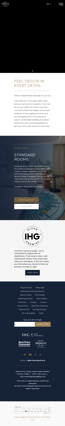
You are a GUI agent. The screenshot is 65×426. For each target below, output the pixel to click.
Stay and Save (26, 288)
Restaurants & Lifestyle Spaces (32, 291)
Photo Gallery (41, 298)
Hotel (41, 313)
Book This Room (26, 200)
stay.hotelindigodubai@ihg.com (32, 377)
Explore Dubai (25, 295)
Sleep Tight (40, 288)
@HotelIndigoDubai (36, 360)
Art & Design (40, 295)
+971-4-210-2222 (39, 374)
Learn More (32, 272)
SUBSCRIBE (43, 324)
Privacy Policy (22, 306)
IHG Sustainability (28, 313)
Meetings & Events (25, 298)
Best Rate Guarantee (40, 306)
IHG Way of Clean (39, 309)
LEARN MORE (26, 206)
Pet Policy (22, 302)
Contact (33, 302)
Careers (43, 302)
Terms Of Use (24, 309)
